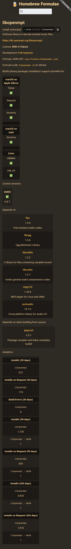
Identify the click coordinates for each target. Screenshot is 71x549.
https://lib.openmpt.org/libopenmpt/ (22, 40)
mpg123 (27, 286)
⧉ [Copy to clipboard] (58, 29)
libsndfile (28, 252)
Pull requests (25, 52)
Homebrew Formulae (39, 3)
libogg (27, 235)
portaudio (27, 304)
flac (28, 217)
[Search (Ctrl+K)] (35, 11)
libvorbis (27, 269)
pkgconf (28, 330)
